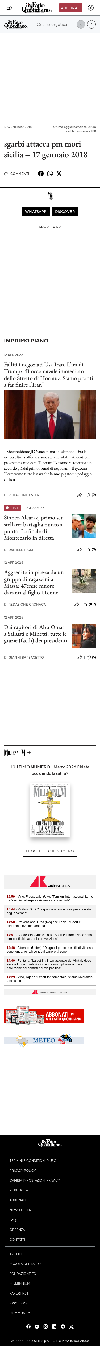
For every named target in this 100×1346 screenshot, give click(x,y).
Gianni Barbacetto (24, 657)
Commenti (16, 173)
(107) (90, 604)
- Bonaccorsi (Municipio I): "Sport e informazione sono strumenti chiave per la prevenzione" (49, 937)
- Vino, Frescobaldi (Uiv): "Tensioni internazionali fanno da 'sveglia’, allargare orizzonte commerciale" (50, 898)
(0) (91, 495)
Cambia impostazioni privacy (35, 1180)
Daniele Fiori (18, 550)
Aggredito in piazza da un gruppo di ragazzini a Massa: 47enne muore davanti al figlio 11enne (34, 582)
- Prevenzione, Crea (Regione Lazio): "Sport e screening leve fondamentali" (44, 924)
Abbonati (70, 7)
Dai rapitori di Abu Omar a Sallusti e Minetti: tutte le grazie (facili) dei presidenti (35, 633)
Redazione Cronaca (25, 604)
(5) (91, 657)
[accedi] (91, 8)
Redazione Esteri (22, 495)
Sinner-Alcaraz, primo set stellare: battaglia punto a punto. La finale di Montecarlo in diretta (33, 528)
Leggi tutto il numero (50, 850)
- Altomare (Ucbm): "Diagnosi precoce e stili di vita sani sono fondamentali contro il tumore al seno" (50, 949)
